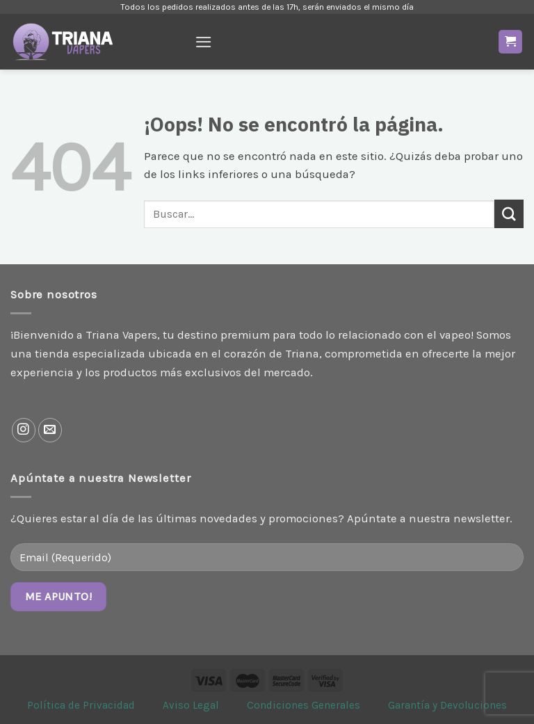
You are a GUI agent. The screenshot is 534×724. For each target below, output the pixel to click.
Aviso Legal (191, 705)
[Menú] (204, 42)
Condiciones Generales (303, 705)
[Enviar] (509, 214)
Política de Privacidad (81, 705)
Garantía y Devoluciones (447, 705)
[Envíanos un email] (50, 430)
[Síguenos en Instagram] (24, 430)
